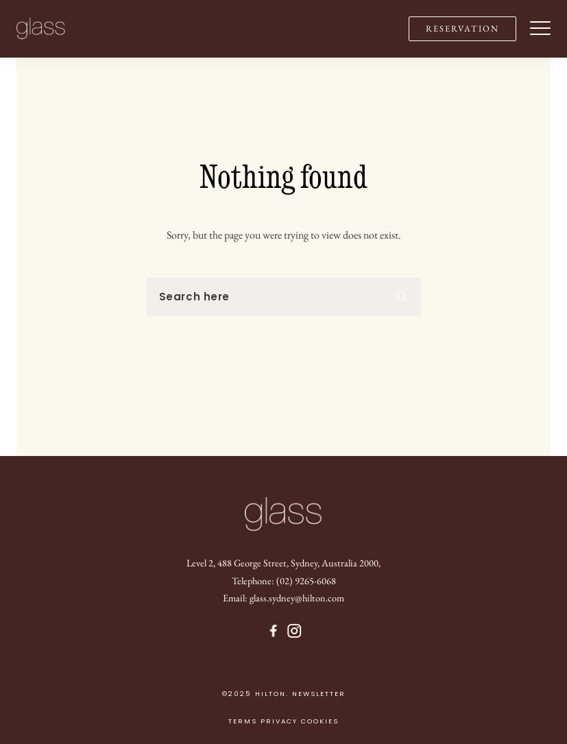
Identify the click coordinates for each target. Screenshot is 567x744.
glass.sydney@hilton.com (297, 597)
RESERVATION (462, 28)
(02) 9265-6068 (306, 580)
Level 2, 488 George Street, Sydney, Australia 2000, (283, 562)
